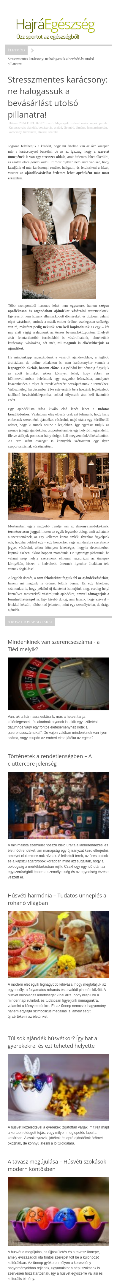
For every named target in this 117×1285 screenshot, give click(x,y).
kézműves (29, 132)
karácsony (15, 132)
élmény (80, 127)
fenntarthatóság (97, 127)
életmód (69, 127)
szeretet (53, 132)
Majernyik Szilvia (67, 123)
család (58, 127)
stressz (42, 132)
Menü (19, 6)
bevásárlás (45, 127)
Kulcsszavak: (17, 127)
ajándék (32, 127)
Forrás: (84, 123)
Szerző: (49, 123)
